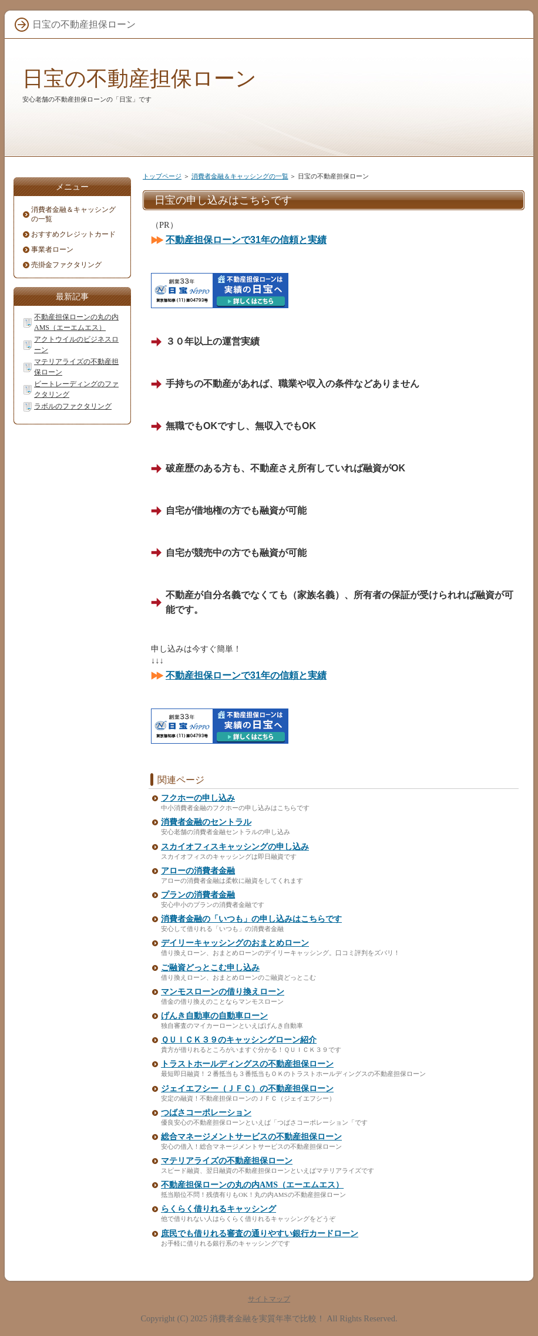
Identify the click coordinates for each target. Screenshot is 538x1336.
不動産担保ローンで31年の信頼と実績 (246, 240)
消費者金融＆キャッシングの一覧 (239, 176)
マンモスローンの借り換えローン (222, 991)
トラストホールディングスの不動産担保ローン (247, 1064)
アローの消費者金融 (198, 870)
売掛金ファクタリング (66, 265)
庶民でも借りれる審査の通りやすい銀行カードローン (259, 1233)
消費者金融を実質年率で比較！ (267, 1318)
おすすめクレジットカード (73, 234)
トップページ (162, 176)
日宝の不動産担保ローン (139, 78)
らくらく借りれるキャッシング (218, 1209)
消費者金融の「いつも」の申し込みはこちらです (251, 919)
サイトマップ (269, 1299)
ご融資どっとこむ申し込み (210, 967)
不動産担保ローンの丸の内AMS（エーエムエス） (252, 1184)
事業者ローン (52, 249)
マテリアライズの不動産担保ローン (226, 1160)
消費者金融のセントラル (206, 822)
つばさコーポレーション (206, 1112)
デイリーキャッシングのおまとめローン (235, 943)
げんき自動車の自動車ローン (214, 1015)
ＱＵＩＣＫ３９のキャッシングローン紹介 (239, 1039)
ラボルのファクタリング (73, 406)
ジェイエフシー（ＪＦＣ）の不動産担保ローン (247, 1088)
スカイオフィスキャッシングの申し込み (235, 846)
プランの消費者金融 (198, 894)
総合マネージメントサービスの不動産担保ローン (251, 1136)
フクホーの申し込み (198, 798)
